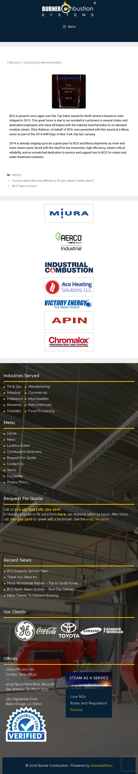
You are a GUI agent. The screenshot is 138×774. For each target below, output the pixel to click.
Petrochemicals (40, 405)
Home (11, 433)
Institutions (16, 399)
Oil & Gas (14, 386)
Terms (11, 470)
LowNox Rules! (18, 445)
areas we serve (97, 519)
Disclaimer (15, 476)
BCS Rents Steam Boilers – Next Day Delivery (41, 589)
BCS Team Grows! (24, 186)
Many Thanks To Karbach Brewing (32, 595)
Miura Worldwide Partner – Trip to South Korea (42, 583)
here (62, 514)
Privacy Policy (17, 482)
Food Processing (41, 411)
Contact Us (15, 464)
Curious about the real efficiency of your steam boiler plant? (53, 180)
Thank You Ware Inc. (22, 577)
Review (76, 710)
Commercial (37, 393)
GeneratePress (102, 765)
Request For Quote (21, 458)
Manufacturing (39, 386)
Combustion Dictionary (24, 452)
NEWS (16, 175)
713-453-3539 (25, 509)
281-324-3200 (49, 509)
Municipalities (38, 399)
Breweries (14, 405)
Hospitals (14, 411)
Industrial (14, 393)
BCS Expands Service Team (27, 571)
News (11, 439)
